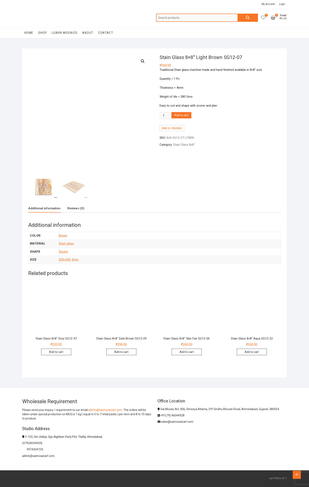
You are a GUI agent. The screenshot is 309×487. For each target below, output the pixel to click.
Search (248, 18)
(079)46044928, (32, 443)
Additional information (44, 208)
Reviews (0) (75, 208)
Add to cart (181, 115)
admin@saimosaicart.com (105, 410)
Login (282, 4)
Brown (63, 235)
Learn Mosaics (64, 32)
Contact (105, 32)
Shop (42, 32)
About (87, 32)
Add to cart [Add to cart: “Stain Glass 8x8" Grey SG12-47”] (56, 352)
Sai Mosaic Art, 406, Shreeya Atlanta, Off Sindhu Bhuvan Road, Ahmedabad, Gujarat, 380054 (218, 409)
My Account (268, 4)
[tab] (44, 208)
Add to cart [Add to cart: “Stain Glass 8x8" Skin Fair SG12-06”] (187, 352)
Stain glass (66, 243)
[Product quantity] (165, 115)
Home (28, 32)
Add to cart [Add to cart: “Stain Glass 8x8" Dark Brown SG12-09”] (121, 352)
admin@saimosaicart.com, (38, 456)
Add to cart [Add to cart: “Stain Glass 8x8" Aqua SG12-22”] (252, 352)
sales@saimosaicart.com (175, 421)
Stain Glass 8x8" (184, 144)
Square (63, 251)
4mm (75, 259)
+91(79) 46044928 (171, 415)
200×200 (64, 259)
